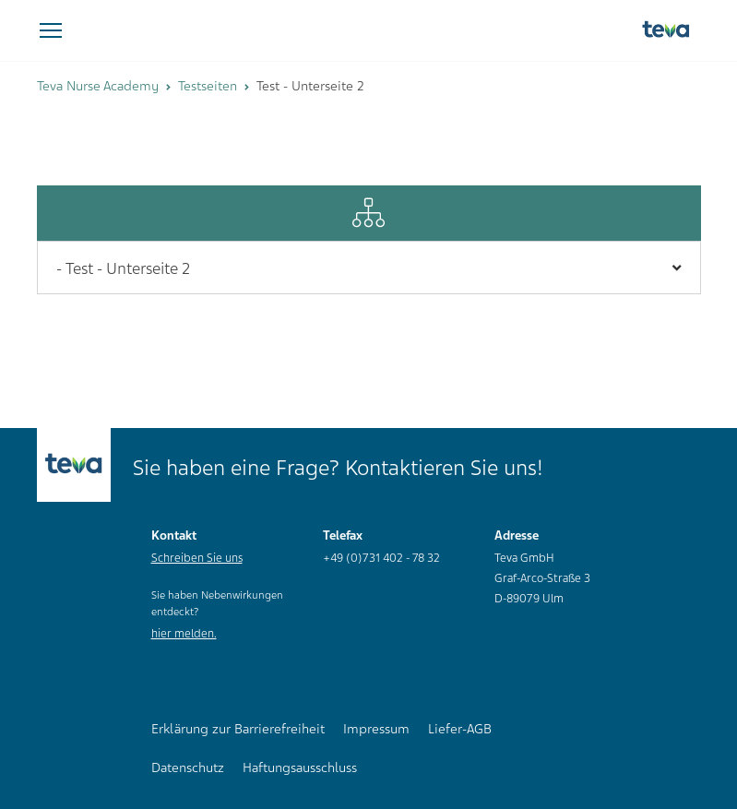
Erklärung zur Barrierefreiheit (238, 728)
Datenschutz (187, 767)
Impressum (376, 728)
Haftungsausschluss (300, 767)
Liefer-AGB (460, 728)
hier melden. (184, 633)
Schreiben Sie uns (197, 558)
